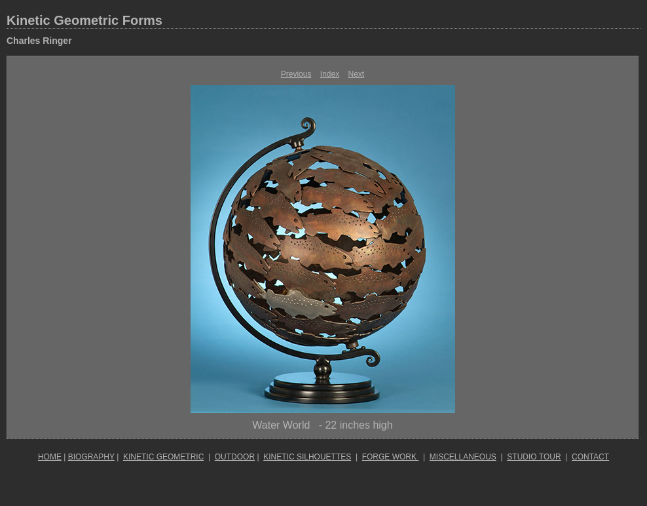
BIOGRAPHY (91, 456)
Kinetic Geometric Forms (84, 20)
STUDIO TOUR (534, 456)
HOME (50, 456)
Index (329, 74)
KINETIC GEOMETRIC (163, 456)
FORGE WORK (390, 456)
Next (356, 74)
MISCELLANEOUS (463, 456)
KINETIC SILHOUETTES (307, 456)
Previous (296, 74)
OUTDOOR (235, 456)
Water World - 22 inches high (322, 425)
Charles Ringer (39, 40)
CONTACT (590, 456)
